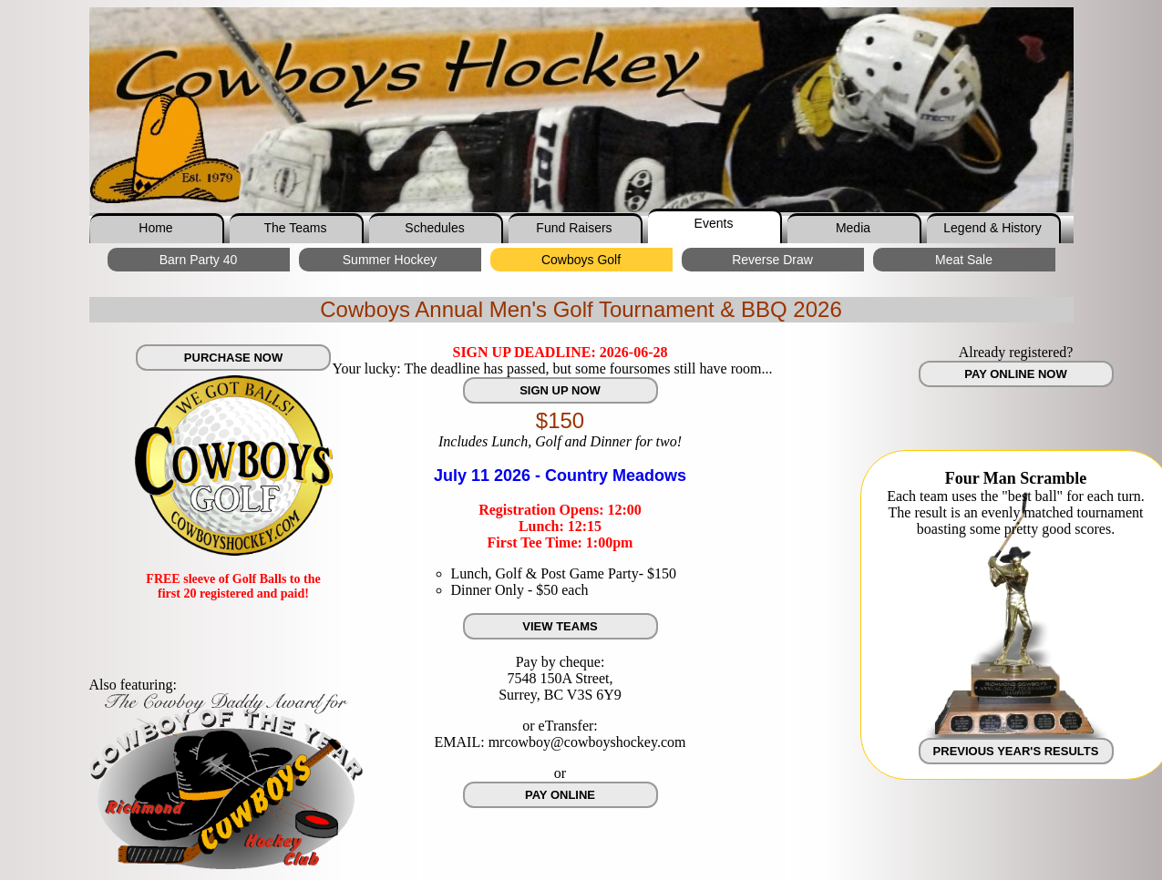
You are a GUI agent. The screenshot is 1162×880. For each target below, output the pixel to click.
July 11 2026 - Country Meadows (560, 475)
